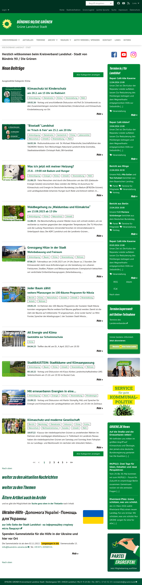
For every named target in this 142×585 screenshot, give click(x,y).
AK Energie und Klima (42, 332)
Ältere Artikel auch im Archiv (24, 497)
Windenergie (91, 395)
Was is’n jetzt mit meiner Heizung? (51, 166)
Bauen (46, 256)
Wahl (83, 98)
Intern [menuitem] (127, 40)
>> (71, 461)
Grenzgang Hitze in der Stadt (47, 247)
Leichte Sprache (102, 10)
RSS (116, 281)
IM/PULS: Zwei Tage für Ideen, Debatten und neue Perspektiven (123, 466)
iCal (115, 288)
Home (62, 10)
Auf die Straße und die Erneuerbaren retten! (122, 433)
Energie (47, 175)
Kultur (87, 424)
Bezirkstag (42, 424)
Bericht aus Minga (119, 165)
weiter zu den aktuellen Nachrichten (30, 476)
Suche (113, 10)
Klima (59, 98)
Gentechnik (62, 135)
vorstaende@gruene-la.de (124, 581)
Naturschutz (34, 138)
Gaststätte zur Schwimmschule (45, 336)
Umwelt (45, 138)
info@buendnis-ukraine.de (14, 546)
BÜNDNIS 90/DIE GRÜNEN (35, 21)
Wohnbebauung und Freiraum (44, 251)
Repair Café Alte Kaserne (122, 78)
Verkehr (32, 301)
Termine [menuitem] (40, 40)
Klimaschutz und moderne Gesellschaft (54, 419)
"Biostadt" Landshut (41, 125)
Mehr (99, 113)
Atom (46, 395)
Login (4, 10)
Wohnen (80, 256)
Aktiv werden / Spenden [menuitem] (87, 40)
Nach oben (7, 467)
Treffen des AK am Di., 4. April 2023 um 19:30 (53, 346)
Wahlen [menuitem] (65, 40)
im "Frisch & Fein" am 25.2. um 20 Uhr (49, 130)
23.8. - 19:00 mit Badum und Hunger (48, 170)
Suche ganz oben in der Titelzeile (47, 503)
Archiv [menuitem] (51, 40)
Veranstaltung (71, 98)
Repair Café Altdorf (119, 122)
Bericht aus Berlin (119, 203)
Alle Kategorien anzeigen (88, 74)
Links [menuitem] (134, 3)
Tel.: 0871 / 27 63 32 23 (102, 581)
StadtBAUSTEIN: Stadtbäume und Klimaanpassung (62, 362)
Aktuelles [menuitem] (28, 40)
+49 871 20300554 (43, 546)
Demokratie (48, 98)
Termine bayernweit (122, 308)
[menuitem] (62, 10)
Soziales (64, 297)
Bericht (31, 297)
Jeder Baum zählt (39, 288)
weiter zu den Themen (19, 487)
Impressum (123, 10)
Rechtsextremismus (50, 427)
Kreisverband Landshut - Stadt (16, 47)
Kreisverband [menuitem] (9, 40)
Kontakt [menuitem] (107, 40)
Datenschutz (135, 10)
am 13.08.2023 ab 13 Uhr (42, 211)
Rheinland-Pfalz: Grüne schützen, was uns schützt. (124, 500)
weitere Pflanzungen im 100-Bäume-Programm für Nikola (60, 292)
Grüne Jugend (88, 10)
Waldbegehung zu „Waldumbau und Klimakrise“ (60, 207)
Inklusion (68, 424)
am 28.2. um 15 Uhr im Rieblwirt (46, 93)
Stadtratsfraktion (74, 10)
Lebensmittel (84, 135)
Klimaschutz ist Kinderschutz (47, 88)
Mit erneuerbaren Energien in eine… (52, 390)
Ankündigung (34, 98)
